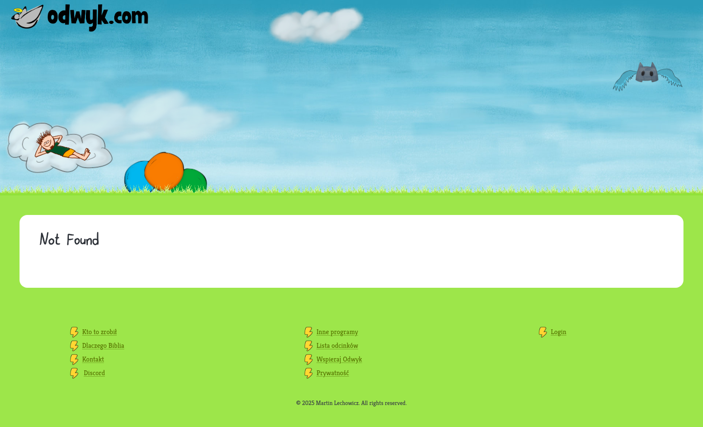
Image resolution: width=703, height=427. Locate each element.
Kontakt (93, 359)
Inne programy (337, 331)
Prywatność (332, 372)
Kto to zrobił (99, 331)
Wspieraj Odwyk (339, 359)
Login (558, 331)
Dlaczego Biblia (103, 345)
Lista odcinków (337, 345)
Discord (94, 372)
